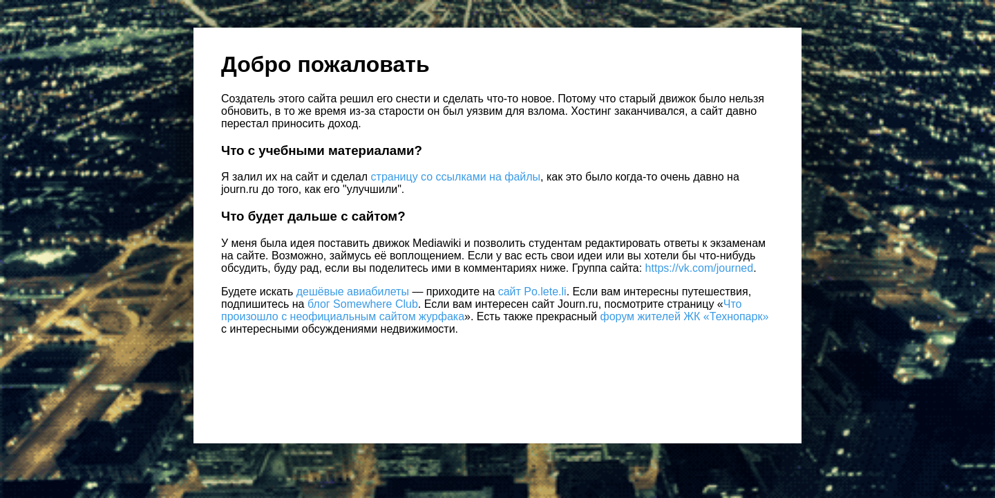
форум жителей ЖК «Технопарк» (684, 316)
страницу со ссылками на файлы (456, 177)
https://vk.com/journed (699, 268)
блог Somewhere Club (362, 304)
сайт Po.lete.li (532, 291)
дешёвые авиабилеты (352, 291)
